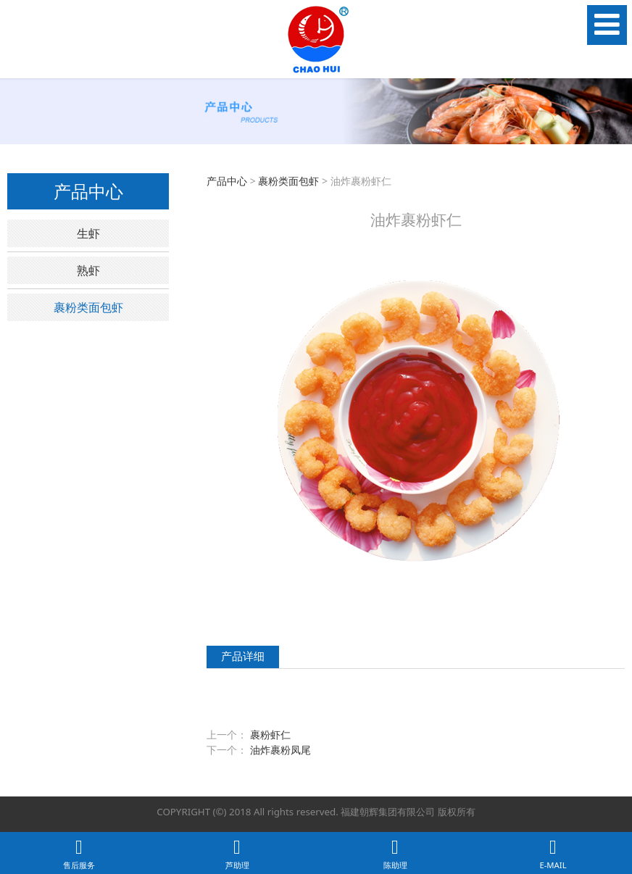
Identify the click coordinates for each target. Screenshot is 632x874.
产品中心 (227, 181)
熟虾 (88, 270)
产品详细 (243, 656)
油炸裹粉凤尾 (280, 750)
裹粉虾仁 (270, 734)
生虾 (88, 233)
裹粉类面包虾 (88, 307)
